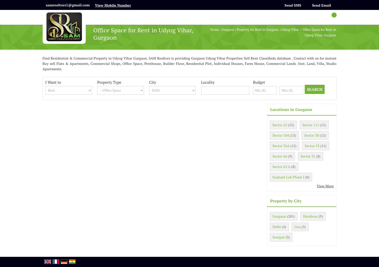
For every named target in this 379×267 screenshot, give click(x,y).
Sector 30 (311, 135)
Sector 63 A (281, 166)
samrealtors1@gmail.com (68, 5)
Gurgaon (228, 29)
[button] (113, 5)
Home (215, 29)
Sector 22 (280, 124)
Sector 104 (281, 135)
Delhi (277, 226)
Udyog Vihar (290, 29)
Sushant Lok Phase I (288, 177)
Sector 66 (280, 156)
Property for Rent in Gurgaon (257, 29)
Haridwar (310, 216)
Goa (297, 226)
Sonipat (279, 237)
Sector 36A (281, 145)
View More (325, 186)
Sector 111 (310, 124)
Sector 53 (312, 145)
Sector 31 (308, 156)
